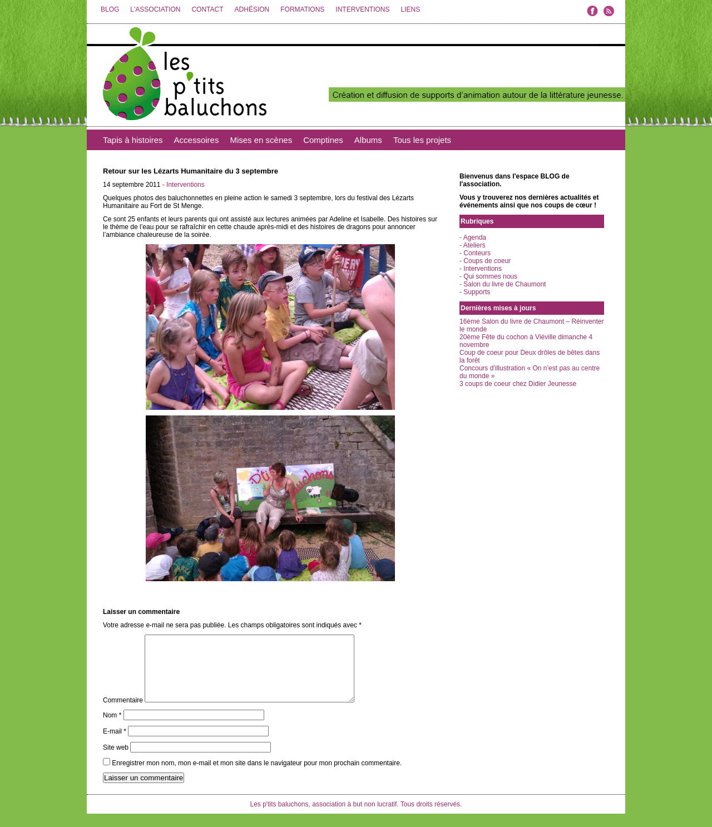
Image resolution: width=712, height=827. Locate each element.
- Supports (474, 292)
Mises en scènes (261, 140)
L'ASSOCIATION (155, 9)
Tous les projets (422, 140)
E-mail (114, 745)
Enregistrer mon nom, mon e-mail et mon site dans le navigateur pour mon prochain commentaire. (257, 776)
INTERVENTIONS (362, 9)
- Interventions (183, 185)
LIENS (410, 9)
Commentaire (123, 713)
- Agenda (472, 237)
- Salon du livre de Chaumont (502, 284)
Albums (368, 140)
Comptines (323, 140)
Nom (112, 728)
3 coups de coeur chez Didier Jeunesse (517, 384)
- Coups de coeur (485, 261)
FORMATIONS (302, 9)
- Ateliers (472, 245)
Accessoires (196, 140)
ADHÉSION (252, 9)
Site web (115, 761)
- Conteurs (475, 253)
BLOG (110, 9)
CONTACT (207, 9)
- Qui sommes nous (488, 276)
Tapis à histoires (133, 140)
